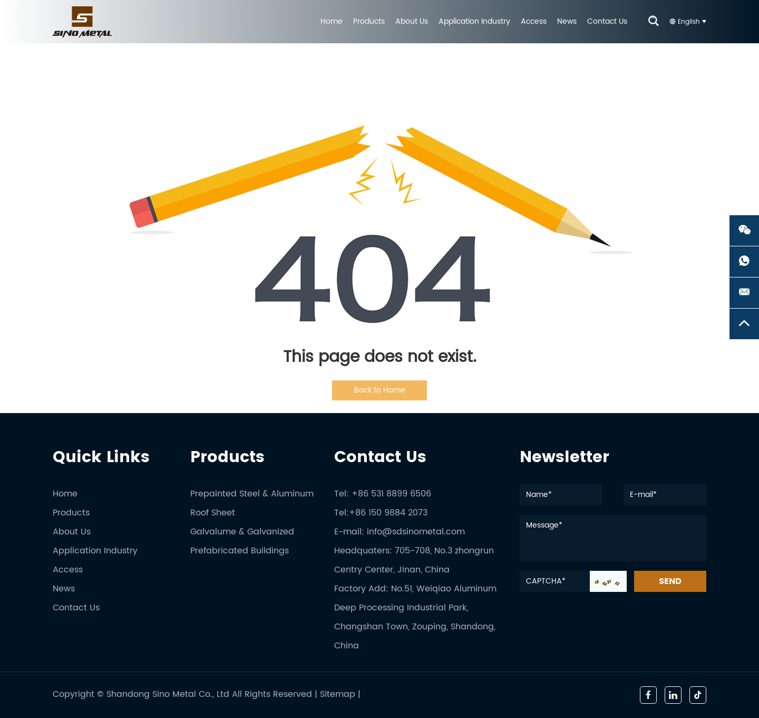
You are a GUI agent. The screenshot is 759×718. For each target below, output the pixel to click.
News (567, 21)
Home (331, 21)
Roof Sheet (212, 513)
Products (369, 21)
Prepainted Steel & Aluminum (252, 494)
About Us (411, 21)
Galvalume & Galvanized (242, 532)
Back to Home (379, 390)
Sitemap (337, 694)
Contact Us (607, 21)
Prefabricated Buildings (239, 551)
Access (534, 21)
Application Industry (474, 21)
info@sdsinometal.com (416, 532)
